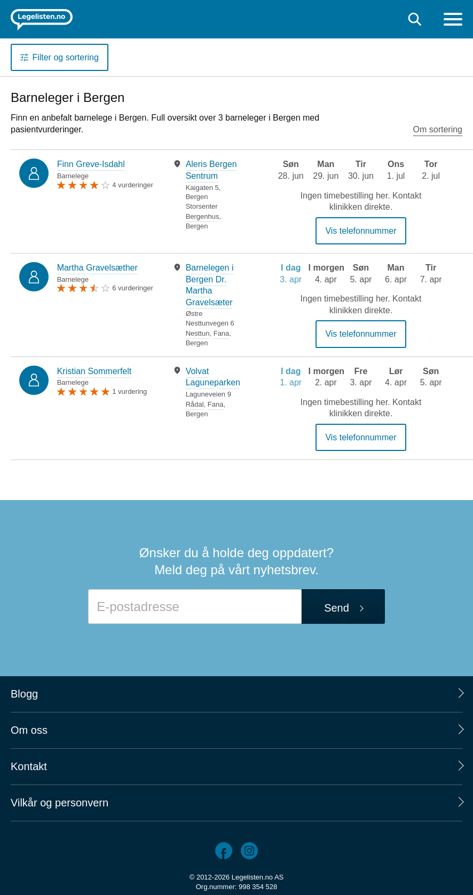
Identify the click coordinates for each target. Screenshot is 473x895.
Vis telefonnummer (360, 230)
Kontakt (29, 766)
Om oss (29, 730)
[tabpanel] (206, 195)
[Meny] (453, 20)
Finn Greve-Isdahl (91, 164)
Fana (222, 333)
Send (336, 608)
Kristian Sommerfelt (94, 371)
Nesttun (198, 333)
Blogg (24, 694)
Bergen (197, 226)
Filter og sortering (65, 57)
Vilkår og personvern (59, 803)
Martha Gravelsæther (97, 267)
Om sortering (437, 129)
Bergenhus (202, 216)
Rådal (195, 404)
